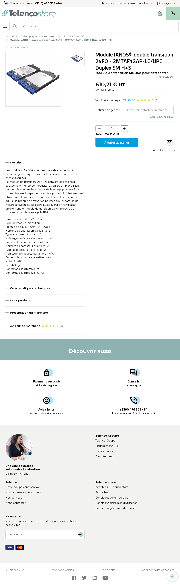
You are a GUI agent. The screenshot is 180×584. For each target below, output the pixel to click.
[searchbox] (99, 26)
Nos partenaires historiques (23, 492)
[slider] (145, 100)
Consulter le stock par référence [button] (147, 110)
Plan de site (108, 570)
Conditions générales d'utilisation (116, 503)
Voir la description (162, 117)
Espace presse (104, 451)
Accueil (9, 36)
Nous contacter (15, 503)
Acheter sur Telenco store (111, 487)
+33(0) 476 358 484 (48, 3)
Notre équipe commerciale (22, 487)
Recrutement (104, 456)
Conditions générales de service (115, 508)
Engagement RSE (107, 446)
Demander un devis (162, 150)
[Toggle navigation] (4, 26)
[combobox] (94, 26)
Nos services (13, 497)
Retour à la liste (17, 47)
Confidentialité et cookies (158, 570)
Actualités (101, 492)
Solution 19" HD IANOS (71, 36)
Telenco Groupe (105, 440)
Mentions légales (63, 570)
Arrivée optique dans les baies (36, 36)
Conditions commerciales (111, 497)
